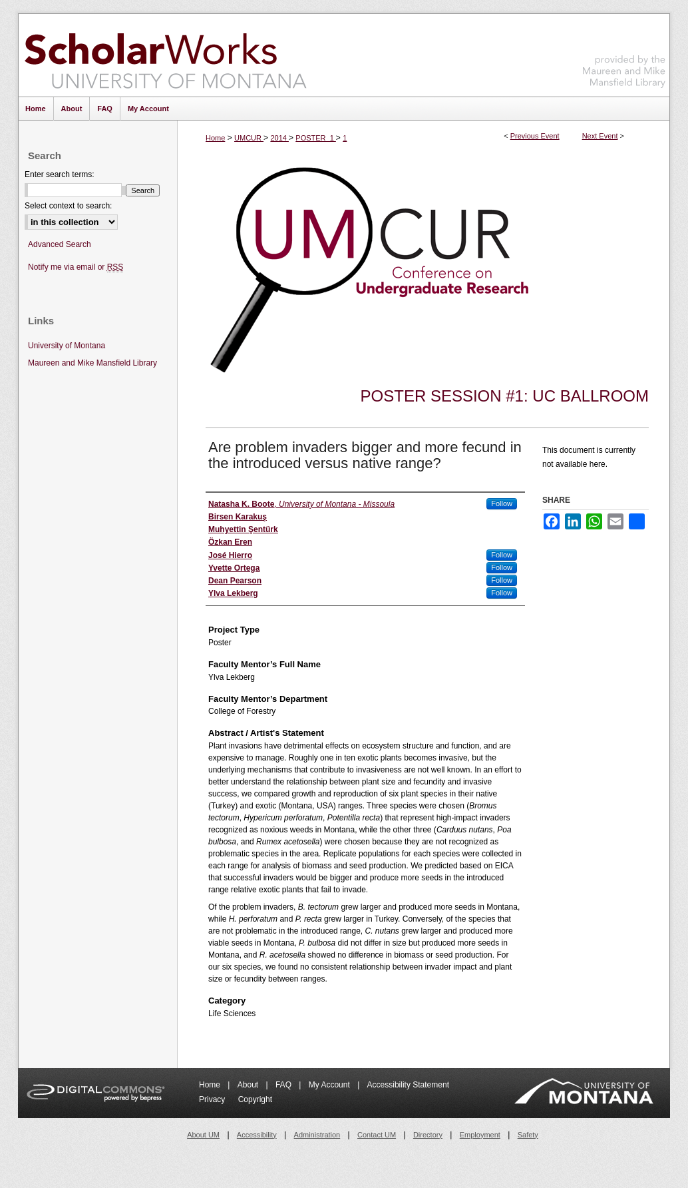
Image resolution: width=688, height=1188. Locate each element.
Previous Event (535, 136)
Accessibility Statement (408, 1084)
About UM (203, 1135)
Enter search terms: (59, 174)
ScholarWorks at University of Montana (165, 55)
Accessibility (257, 1135)
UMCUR (248, 138)
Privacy (213, 1099)
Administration (317, 1135)
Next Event (600, 136)
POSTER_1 (315, 138)
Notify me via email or (75, 267)
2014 (279, 138)
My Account (330, 1084)
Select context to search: (68, 205)
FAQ (284, 1084)
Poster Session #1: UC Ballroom (505, 396)
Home (215, 138)
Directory (427, 1135)
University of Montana (66, 345)
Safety (528, 1135)
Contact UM (376, 1135)
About (249, 1084)
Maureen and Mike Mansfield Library (624, 53)
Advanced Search (59, 244)
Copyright (255, 1099)
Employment (480, 1135)
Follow (501, 503)
